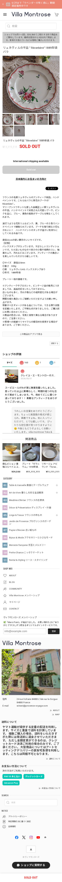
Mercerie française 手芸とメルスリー (27, 545)
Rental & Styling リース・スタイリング (28, 560)
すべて (10, 362)
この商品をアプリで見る (31, 334)
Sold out (31, 169)
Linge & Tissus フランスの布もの (25, 515)
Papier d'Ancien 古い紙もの (22, 530)
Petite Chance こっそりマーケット (26, 552)
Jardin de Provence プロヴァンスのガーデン (30, 522)
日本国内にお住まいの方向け (31, 179)
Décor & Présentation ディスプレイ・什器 (30, 507)
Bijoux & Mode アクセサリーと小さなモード (31, 537)
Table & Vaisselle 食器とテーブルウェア (28, 485)
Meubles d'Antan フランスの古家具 (26, 500)
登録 (54, 631)
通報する (54, 343)
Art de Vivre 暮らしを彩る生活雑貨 (26, 492)
